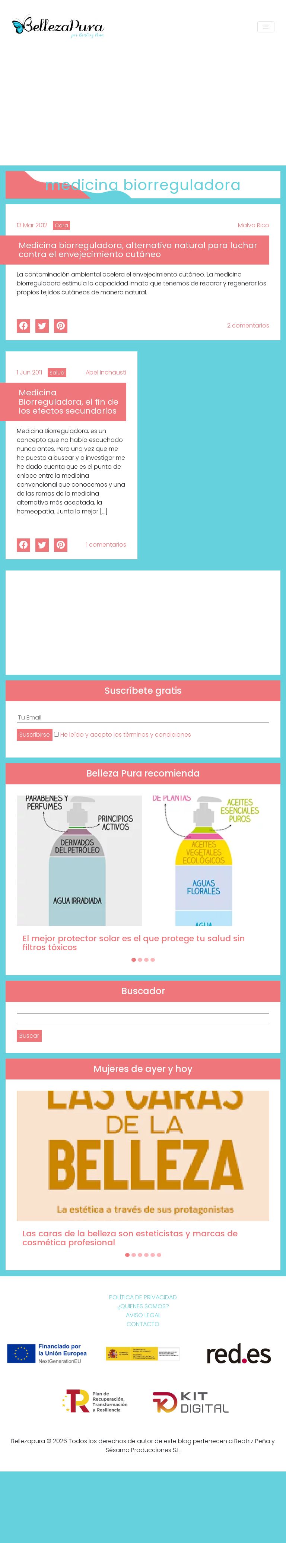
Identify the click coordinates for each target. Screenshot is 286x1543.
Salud (57, 372)
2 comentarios (248, 325)
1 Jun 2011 (29, 372)
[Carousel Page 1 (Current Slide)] (133, 960)
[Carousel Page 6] (159, 1255)
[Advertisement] (143, 98)
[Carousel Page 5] (152, 1255)
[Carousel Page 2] (140, 960)
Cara (61, 225)
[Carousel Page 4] (152, 960)
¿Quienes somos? (143, 1306)
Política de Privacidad (143, 1297)
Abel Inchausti (106, 372)
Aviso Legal (143, 1315)
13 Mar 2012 (32, 225)
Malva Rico (253, 225)
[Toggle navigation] (265, 27)
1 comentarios (106, 544)
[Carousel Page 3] (146, 960)
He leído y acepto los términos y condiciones (125, 734)
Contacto (143, 1324)
